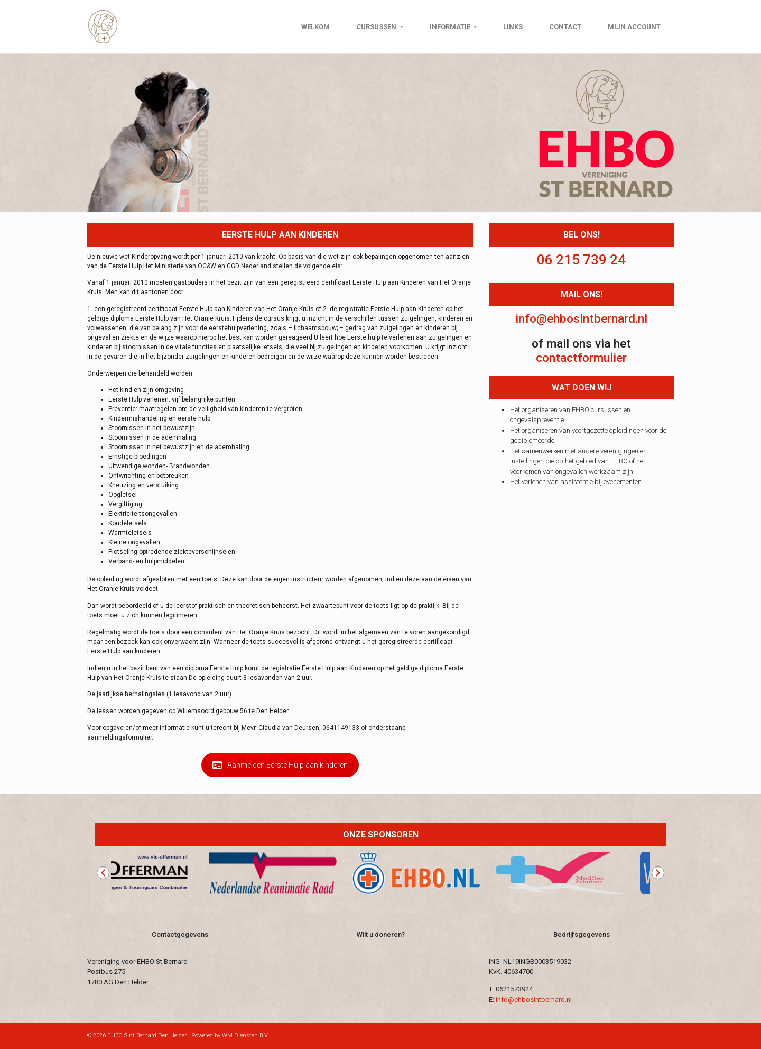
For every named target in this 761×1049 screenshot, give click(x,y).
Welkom (315, 27)
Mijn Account (634, 27)
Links (513, 27)
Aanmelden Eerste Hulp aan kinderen (280, 765)
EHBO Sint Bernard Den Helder (147, 1035)
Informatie (451, 27)
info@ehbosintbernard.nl (581, 319)
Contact (565, 27)
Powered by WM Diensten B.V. (230, 1035)
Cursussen (377, 27)
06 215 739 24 (581, 260)
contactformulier (581, 358)
